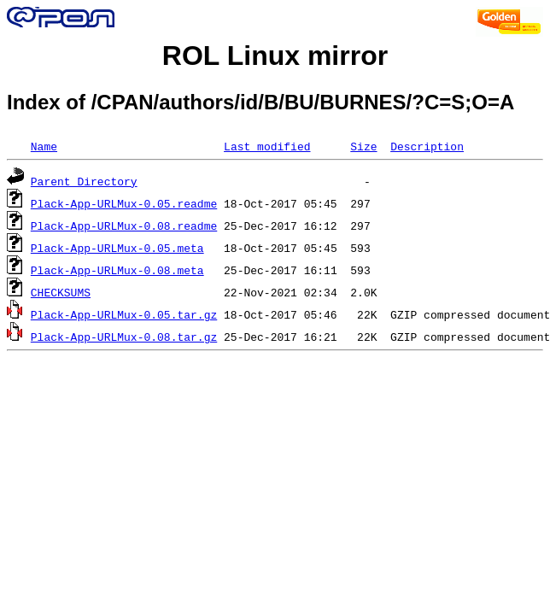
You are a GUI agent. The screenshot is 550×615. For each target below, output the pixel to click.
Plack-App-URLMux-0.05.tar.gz (124, 314)
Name (44, 146)
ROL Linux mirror (275, 55)
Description (427, 146)
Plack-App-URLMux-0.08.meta (117, 270)
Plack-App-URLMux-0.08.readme (124, 225)
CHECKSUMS (61, 292)
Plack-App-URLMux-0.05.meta (117, 247)
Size (363, 146)
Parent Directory (84, 181)
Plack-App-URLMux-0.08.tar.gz (124, 336)
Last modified (267, 146)
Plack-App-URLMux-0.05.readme (124, 203)
